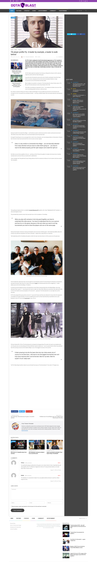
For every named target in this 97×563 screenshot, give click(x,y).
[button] (86, 10)
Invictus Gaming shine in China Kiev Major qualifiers (79, 121)
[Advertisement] (63, 5)
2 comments (60, 56)
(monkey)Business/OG (33, 210)
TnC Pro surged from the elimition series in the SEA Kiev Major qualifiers (79, 156)
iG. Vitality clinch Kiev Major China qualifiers (79, 150)
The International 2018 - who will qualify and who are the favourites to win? (78, 526)
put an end (27, 298)
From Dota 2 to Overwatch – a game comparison (79, 96)
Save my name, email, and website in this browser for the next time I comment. (29, 506)
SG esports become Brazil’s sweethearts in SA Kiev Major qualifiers (79, 127)
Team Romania (63, 10)
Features (18, 10)
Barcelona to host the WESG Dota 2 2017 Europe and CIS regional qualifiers (79, 115)
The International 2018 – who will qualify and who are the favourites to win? (79, 85)
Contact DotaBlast (13, 529)
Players (13, 17)
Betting (74, 88)
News (12, 10)
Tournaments (75, 82)
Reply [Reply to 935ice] (59, 462)
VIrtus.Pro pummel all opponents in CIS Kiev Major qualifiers (79, 144)
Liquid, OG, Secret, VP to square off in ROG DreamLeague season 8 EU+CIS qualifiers (79, 108)
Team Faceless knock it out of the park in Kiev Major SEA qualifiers (79, 168)
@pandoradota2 (25, 430)
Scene (34, 10)
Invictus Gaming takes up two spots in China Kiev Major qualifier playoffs (79, 162)
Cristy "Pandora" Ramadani (28, 56)
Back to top (82, 518)
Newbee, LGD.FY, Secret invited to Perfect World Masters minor (78, 101)
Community (53, 10)
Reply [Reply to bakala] (59, 475)
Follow (79, 10)
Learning (74, 93)
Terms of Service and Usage (15, 525)
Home (12, 49)
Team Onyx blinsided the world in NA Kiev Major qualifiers (79, 132)
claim (36, 283)
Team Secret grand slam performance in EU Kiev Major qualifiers (79, 138)
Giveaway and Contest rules (15, 527)
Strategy (27, 10)
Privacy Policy (12, 523)
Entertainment (42, 10)
